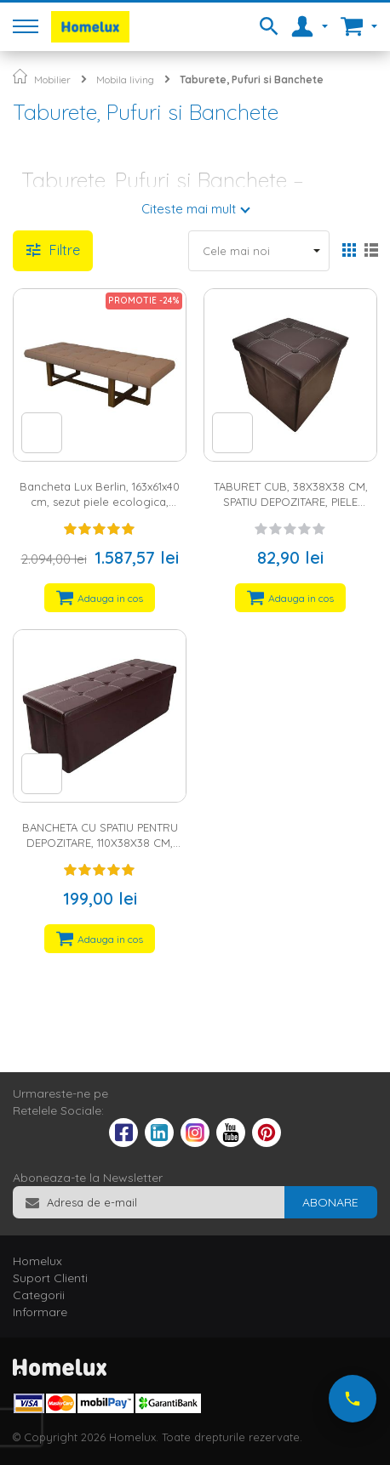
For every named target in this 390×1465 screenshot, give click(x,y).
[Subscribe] (330, 1202)
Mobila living (125, 79)
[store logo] (90, 27)
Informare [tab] (40, 1312)
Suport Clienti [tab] (50, 1278)
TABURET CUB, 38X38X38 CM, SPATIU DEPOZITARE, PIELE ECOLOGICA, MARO (291, 502)
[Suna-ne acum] (352, 1398)
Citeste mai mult (188, 209)
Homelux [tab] (37, 1261)
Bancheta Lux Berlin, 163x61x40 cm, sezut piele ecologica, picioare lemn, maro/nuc (100, 502)
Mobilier (52, 79)
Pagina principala (20, 76)
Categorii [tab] (39, 1295)
